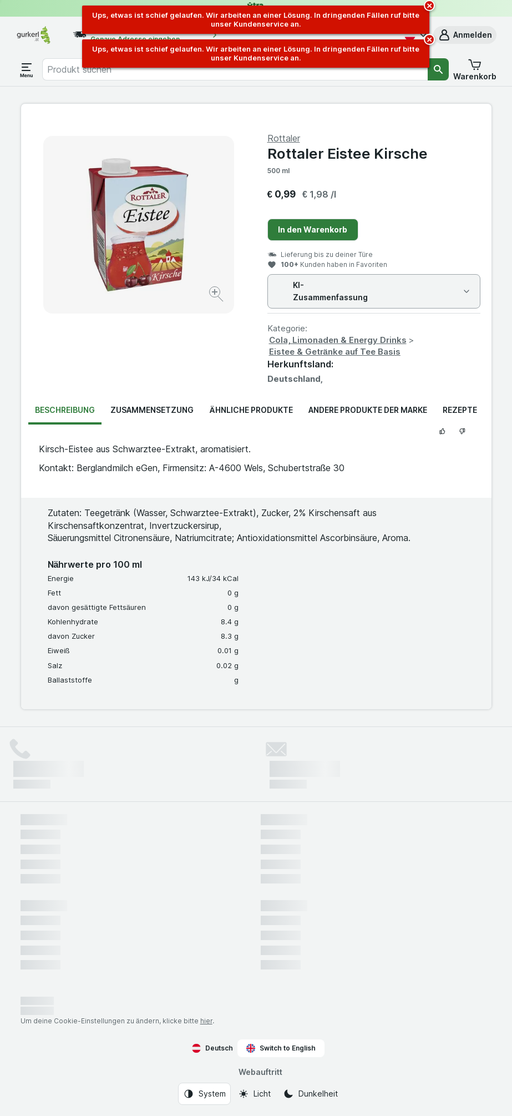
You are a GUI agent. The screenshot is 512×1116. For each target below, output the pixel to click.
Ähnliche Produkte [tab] (250, 410)
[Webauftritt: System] (204, 1094)
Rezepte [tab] (460, 410)
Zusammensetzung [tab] (152, 410)
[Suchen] (438, 69)
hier (206, 1021)
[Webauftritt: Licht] (254, 1094)
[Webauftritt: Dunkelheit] (310, 1094)
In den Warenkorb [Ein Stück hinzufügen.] (312, 229)
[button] (464, 35)
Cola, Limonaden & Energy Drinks (338, 340)
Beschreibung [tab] (65, 410)
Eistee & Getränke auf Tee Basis (335, 351)
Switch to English (281, 1048)
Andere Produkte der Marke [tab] (367, 410)
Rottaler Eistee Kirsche (347, 153)
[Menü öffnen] (27, 69)
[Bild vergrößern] (217, 295)
